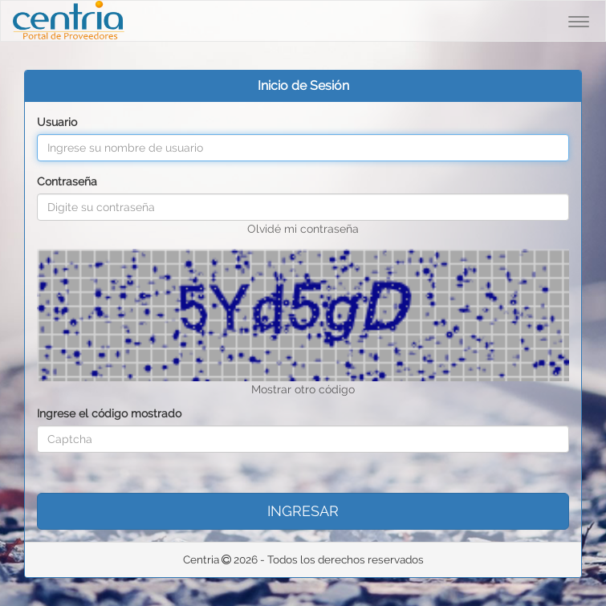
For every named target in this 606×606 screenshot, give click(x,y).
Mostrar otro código (303, 389)
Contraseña (67, 181)
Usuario (57, 122)
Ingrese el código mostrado (109, 413)
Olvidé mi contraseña (303, 228)
